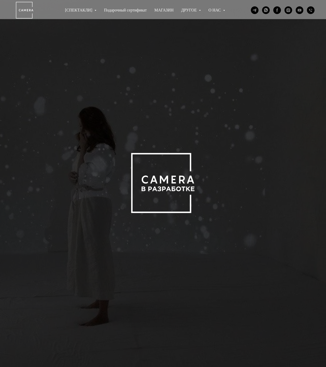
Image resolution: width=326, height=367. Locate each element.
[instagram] (288, 10)
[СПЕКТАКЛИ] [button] (79, 10)
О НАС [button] (215, 10)
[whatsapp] (266, 10)
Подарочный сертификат (125, 10)
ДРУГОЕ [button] (189, 10)
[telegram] (255, 10)
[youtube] (299, 10)
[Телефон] (311, 10)
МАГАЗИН (164, 10)
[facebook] (277, 10)
